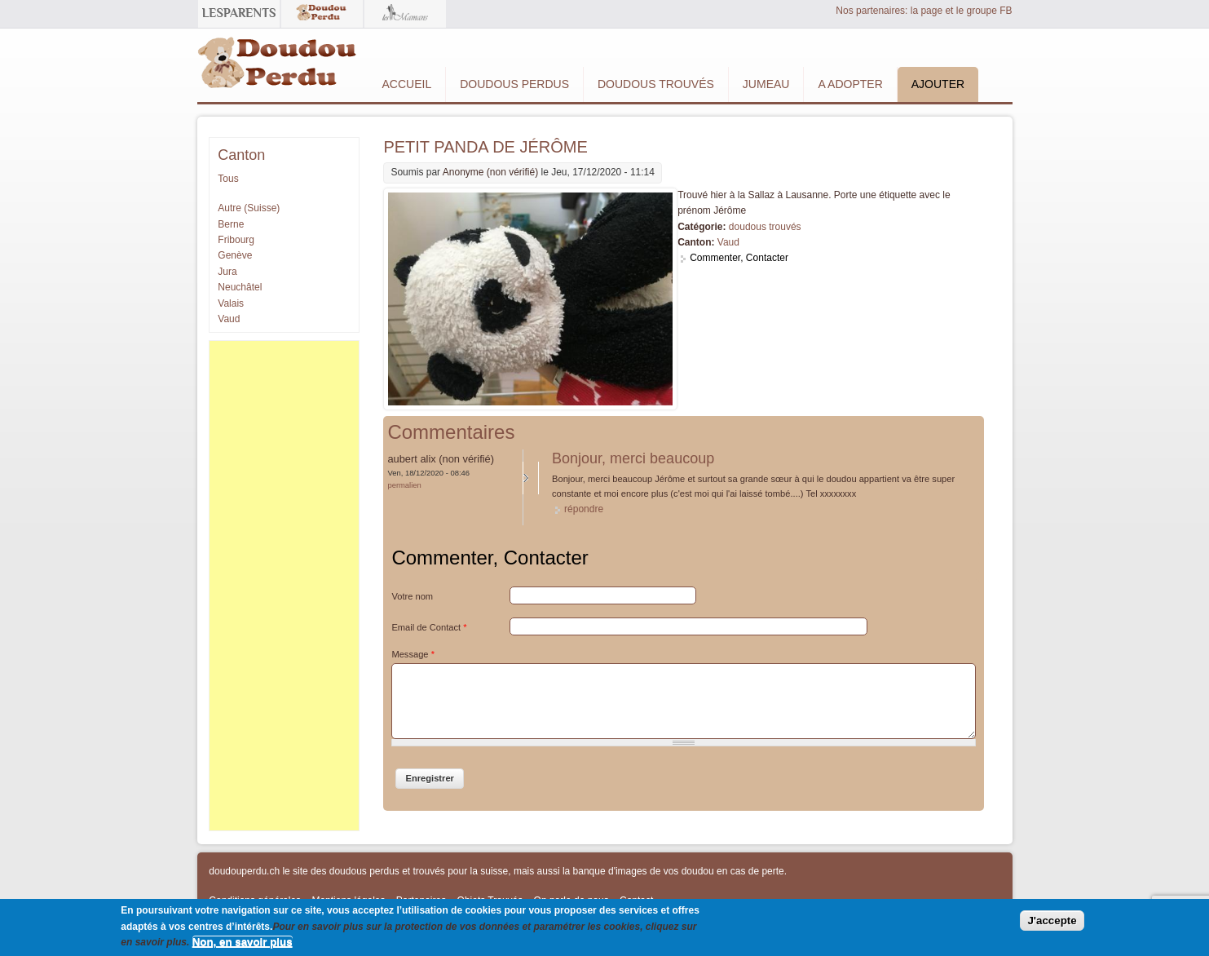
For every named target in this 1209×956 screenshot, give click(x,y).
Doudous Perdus (514, 84)
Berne (231, 224)
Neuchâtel (240, 287)
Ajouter (937, 84)
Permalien (404, 484)
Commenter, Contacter (739, 257)
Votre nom (412, 596)
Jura (227, 271)
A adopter (850, 84)
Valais (231, 303)
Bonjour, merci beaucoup (633, 458)
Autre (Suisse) (249, 208)
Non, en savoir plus (242, 942)
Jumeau (766, 84)
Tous (228, 178)
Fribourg (236, 240)
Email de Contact (428, 627)
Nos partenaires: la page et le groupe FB (924, 10)
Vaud (728, 242)
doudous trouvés (765, 226)
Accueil (407, 84)
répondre (583, 509)
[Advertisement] (284, 585)
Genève (235, 255)
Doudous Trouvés (656, 84)
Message (413, 654)
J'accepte (1051, 920)
